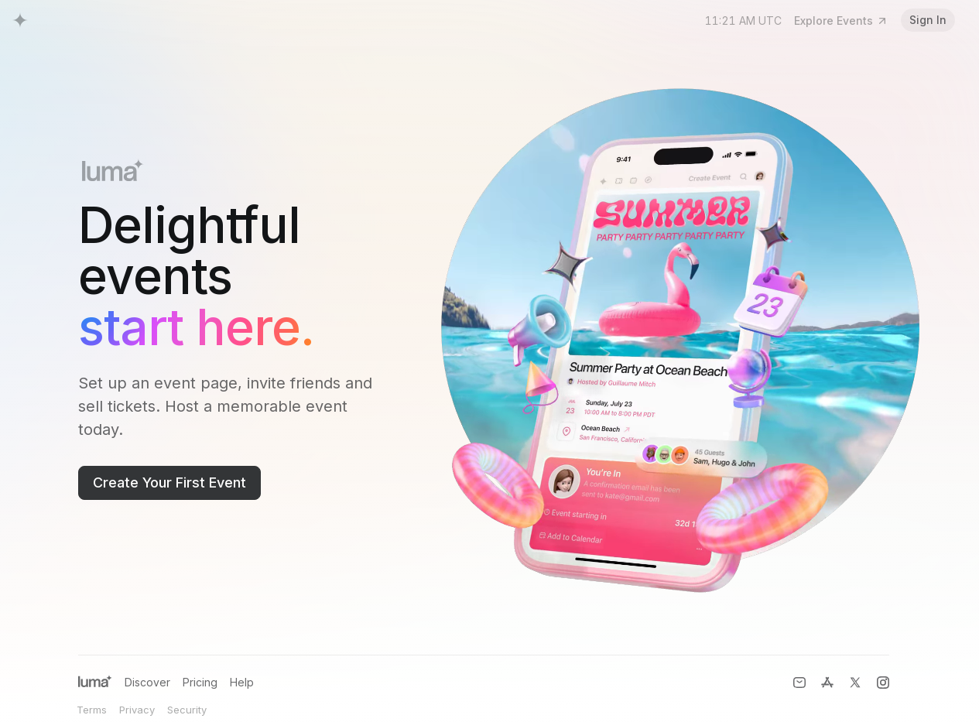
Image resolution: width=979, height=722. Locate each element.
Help (242, 682)
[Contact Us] (799, 682)
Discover (147, 682)
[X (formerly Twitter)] (855, 682)
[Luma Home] (20, 20)
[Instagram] (883, 682)
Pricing (200, 682)
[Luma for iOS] (827, 682)
